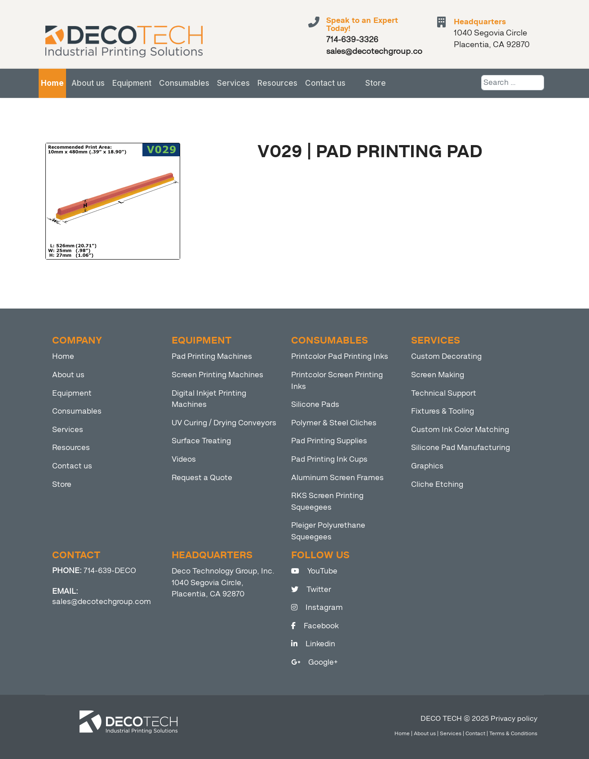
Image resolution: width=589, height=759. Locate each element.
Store (375, 83)
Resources (277, 83)
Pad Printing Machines (212, 356)
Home (52, 83)
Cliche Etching (437, 484)
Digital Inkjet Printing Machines (209, 399)
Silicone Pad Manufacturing (460, 447)
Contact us (325, 83)
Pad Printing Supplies (329, 441)
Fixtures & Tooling (442, 411)
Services (233, 83)
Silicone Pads (315, 404)
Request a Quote (202, 477)
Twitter (311, 589)
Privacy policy (514, 718)
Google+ (314, 662)
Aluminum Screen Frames (337, 477)
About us (88, 83)
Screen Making (437, 375)
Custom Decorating (446, 356)
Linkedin (313, 644)
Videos (184, 459)
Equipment (131, 83)
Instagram (317, 607)
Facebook (315, 626)
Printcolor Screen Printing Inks (337, 380)
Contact (475, 733)
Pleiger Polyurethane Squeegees (328, 531)
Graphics (427, 466)
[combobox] (512, 82)
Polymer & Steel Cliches (333, 423)
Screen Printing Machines (217, 375)
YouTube (314, 571)
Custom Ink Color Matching (460, 429)
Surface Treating (201, 441)
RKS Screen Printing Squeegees (327, 501)
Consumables (184, 83)
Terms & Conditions (513, 733)
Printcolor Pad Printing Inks (339, 356)
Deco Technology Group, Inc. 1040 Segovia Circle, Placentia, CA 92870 (223, 582)
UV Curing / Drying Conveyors (224, 423)
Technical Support (443, 393)
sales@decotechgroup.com (101, 601)
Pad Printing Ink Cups (329, 459)
